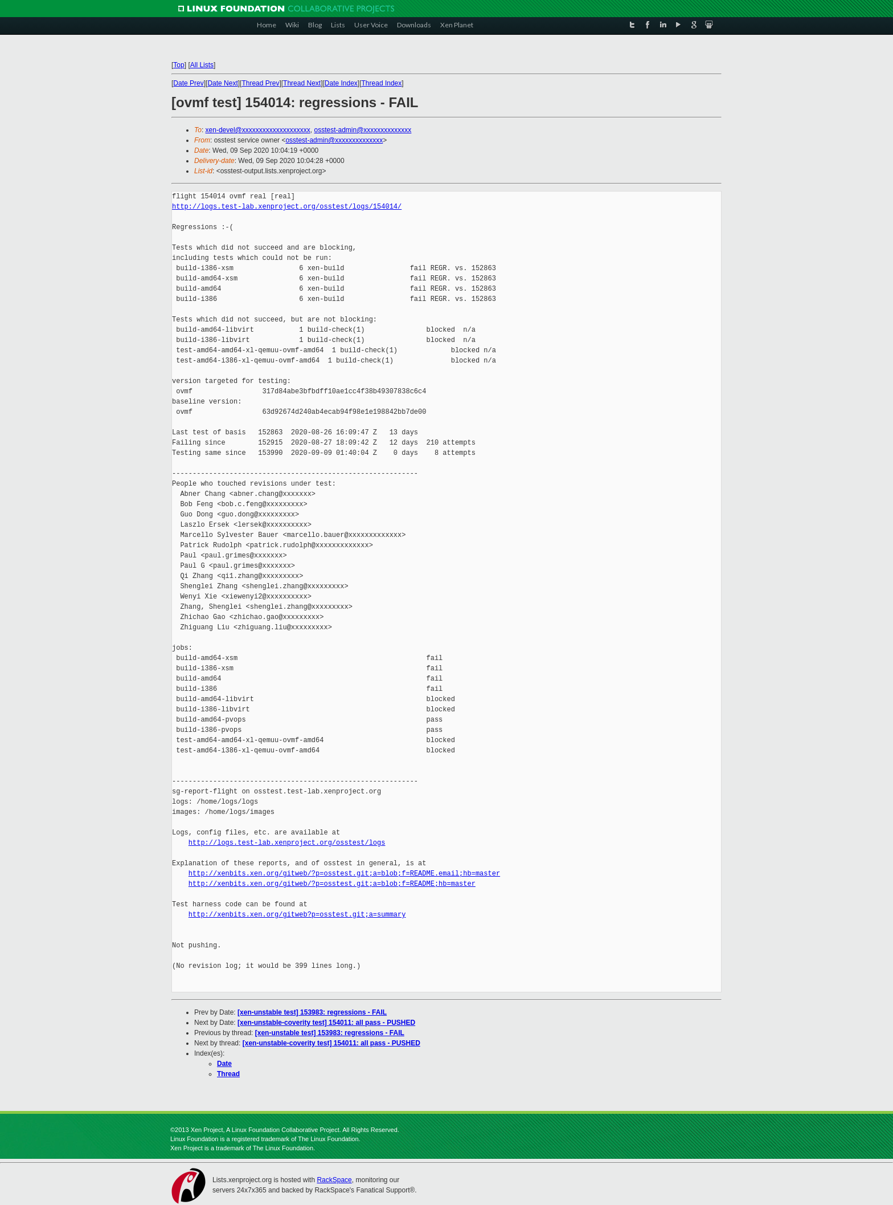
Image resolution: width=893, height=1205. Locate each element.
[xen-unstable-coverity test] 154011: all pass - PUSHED (326, 1023)
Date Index (341, 83)
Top (178, 65)
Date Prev (188, 83)
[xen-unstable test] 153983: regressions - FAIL (312, 1012)
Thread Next (302, 83)
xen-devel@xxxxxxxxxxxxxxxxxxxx (258, 130)
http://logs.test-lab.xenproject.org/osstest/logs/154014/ (287, 206)
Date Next (222, 83)
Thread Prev (260, 83)
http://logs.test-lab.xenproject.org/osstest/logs (287, 843)
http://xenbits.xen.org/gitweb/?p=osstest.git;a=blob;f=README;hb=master (332, 884)
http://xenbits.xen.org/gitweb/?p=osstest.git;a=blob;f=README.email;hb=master (344, 873)
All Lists (202, 65)
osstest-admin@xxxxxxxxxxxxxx (362, 130)
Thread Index (382, 83)
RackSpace (334, 1180)
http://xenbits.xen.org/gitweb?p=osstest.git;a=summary (297, 914)
